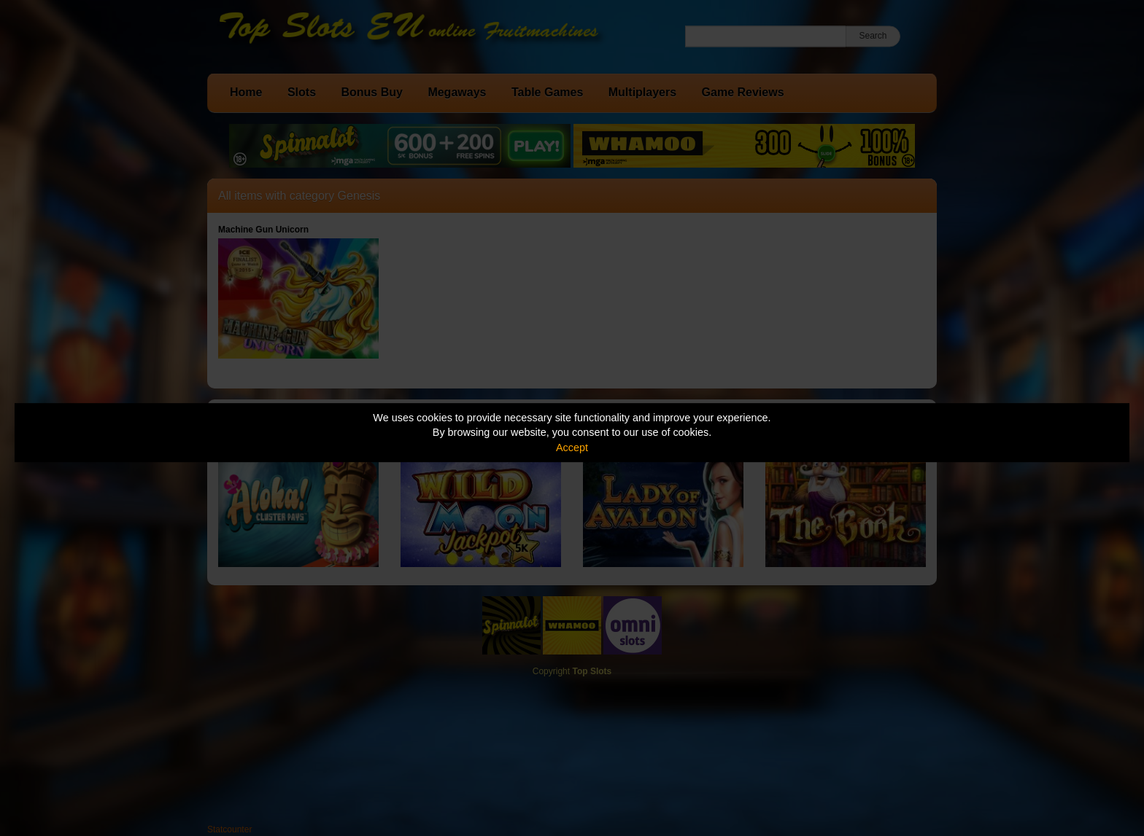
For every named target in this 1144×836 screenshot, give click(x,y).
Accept (572, 447)
